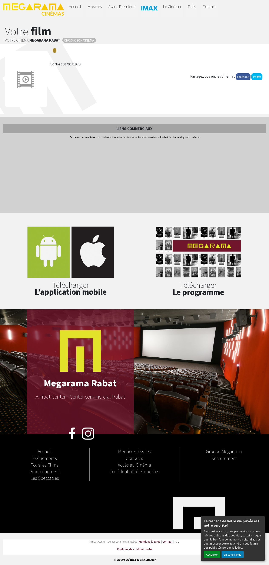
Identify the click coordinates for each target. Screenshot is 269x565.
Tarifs (191, 6)
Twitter (257, 76)
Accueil (75, 6)
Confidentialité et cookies (134, 471)
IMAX (149, 9)
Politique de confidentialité (134, 549)
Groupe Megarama (224, 451)
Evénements (45, 458)
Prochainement (45, 471)
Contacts (134, 458)
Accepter (212, 554)
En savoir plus (232, 554)
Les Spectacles (45, 478)
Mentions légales (134, 451)
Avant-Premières (122, 6)
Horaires (95, 6)
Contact (209, 6)
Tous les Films (44, 464)
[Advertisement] (134, 176)
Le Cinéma (172, 6)
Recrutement (224, 458)
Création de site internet (140, 559)
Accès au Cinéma (134, 464)
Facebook (243, 76)
